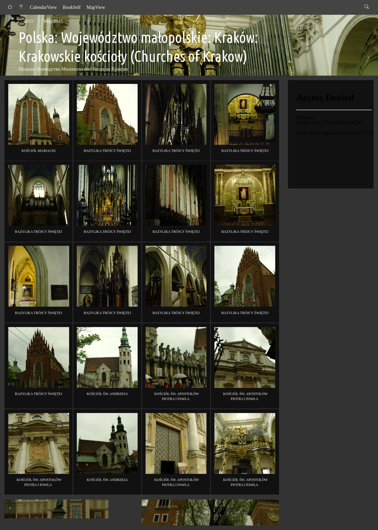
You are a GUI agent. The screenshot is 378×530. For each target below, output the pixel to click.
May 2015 (53, 21)
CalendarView (43, 7)
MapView (96, 7)
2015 (28, 21)
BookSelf (71, 7)
